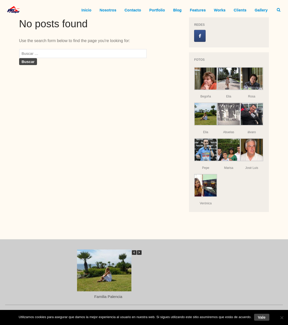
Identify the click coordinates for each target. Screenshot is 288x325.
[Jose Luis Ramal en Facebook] (200, 36)
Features (198, 10)
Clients (240, 10)
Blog (177, 10)
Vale (262, 317)
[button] (139, 252)
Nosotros (107, 10)
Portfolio (157, 10)
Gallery (261, 10)
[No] (281, 317)
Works (220, 10)
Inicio (86, 10)
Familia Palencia (108, 296)
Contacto (132, 10)
